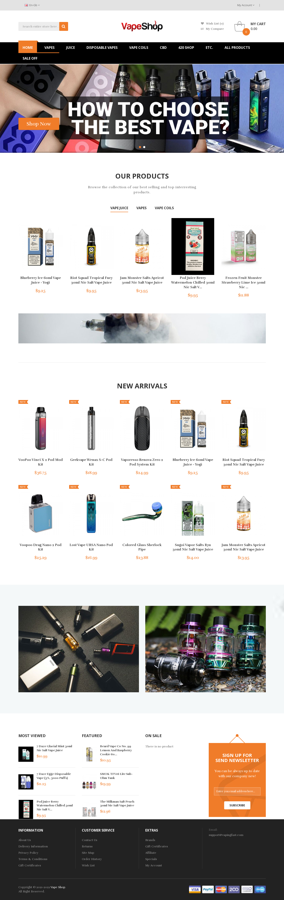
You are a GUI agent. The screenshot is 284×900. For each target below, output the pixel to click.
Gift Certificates (29, 865)
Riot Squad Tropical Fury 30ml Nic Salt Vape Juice (91, 280)
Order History (92, 859)
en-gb (32, 5)
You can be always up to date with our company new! (237, 773)
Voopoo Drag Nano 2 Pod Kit (41, 547)
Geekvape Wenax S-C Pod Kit (91, 462)
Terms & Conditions (32, 859)
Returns (87, 846)
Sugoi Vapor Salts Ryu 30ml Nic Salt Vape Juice (193, 547)
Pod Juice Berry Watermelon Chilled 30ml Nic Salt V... (193, 282)
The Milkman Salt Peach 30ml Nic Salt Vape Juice (117, 803)
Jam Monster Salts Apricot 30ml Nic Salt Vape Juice (142, 280)
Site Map (88, 853)
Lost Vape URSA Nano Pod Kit (91, 547)
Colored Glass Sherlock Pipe (142, 547)
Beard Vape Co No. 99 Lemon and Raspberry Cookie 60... (116, 750)
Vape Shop (58, 887)
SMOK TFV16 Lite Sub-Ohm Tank (116, 776)
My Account (245, 5)
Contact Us (89, 840)
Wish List (88, 865)
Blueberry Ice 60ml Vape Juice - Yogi (40, 280)
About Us (24, 840)
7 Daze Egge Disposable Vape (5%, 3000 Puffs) (54, 776)
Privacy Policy (28, 853)
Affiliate (150, 853)
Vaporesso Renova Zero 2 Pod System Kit (142, 462)
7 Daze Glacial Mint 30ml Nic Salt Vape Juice (54, 748)
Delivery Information (33, 846)
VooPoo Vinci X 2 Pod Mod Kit (40, 462)
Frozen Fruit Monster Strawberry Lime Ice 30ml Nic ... (243, 282)
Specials (151, 859)
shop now (39, 124)
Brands (150, 840)
